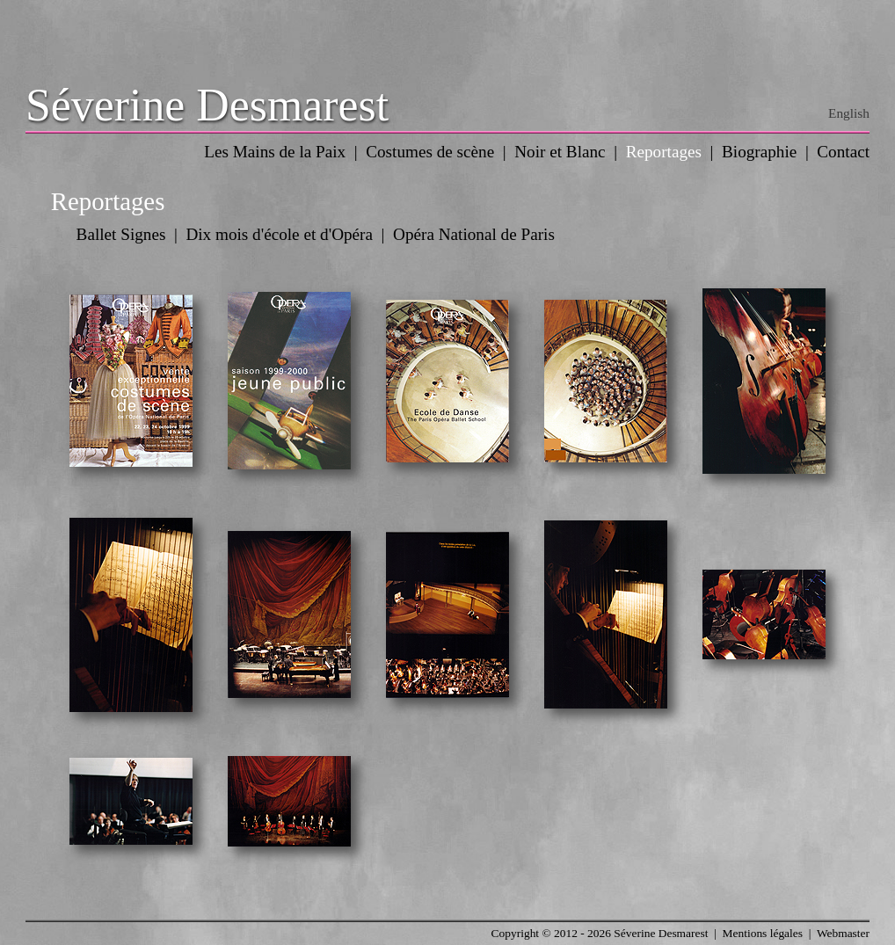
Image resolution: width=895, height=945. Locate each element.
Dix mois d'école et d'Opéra (279, 234)
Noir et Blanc (559, 151)
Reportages (664, 151)
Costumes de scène (430, 151)
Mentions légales (763, 933)
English (849, 112)
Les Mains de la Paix (275, 151)
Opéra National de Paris (474, 234)
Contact (843, 151)
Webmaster (843, 933)
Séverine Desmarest (207, 105)
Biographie (759, 151)
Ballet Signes (121, 234)
